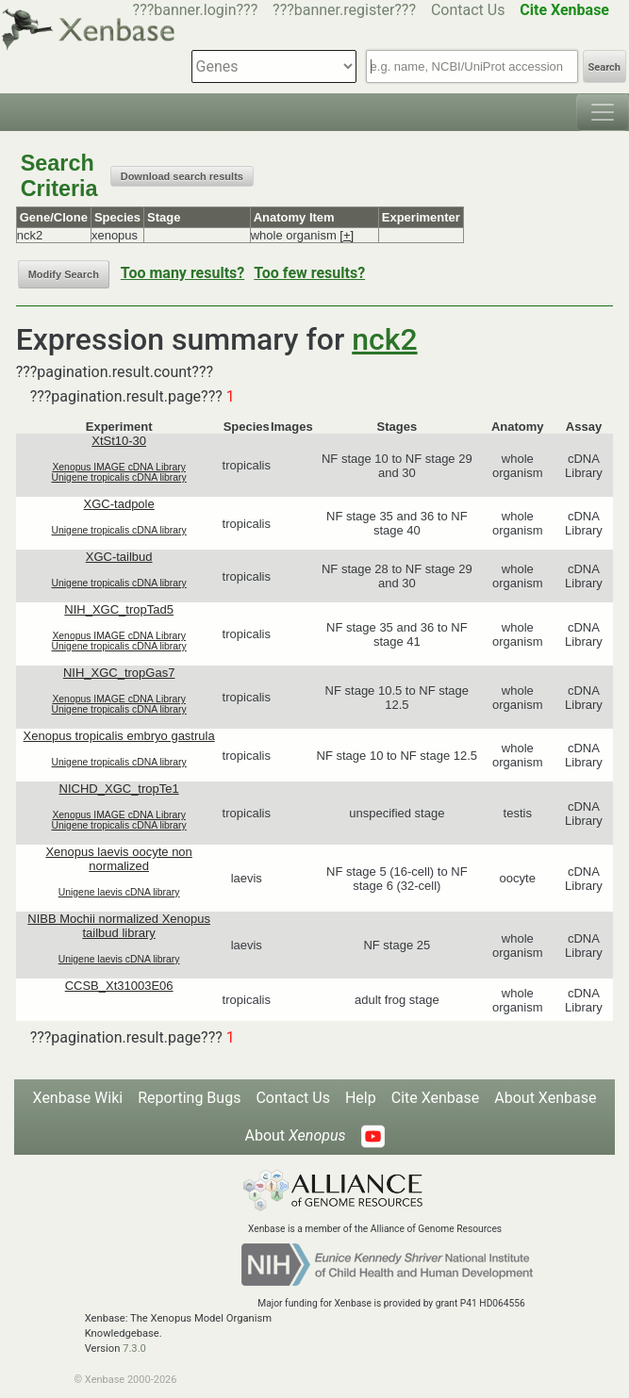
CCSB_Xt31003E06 (119, 986)
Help (360, 1098)
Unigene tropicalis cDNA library (119, 477)
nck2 (384, 339)
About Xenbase (545, 1098)
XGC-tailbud (119, 557)
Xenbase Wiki (78, 1098)
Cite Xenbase (435, 1098)
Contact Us (468, 10)
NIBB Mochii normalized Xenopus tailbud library (118, 926)
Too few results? (309, 273)
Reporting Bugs (189, 1098)
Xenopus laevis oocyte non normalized (118, 859)
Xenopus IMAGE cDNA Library (119, 467)
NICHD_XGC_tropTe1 (119, 788)
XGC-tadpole (119, 504)
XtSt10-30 (118, 441)
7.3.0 (134, 1348)
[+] (346, 235)
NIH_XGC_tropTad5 (119, 609)
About (294, 1135)
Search (604, 67)
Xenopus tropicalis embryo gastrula (119, 736)
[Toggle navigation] (602, 112)
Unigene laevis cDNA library (119, 892)
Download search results (182, 176)
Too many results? (182, 273)
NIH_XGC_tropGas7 (119, 673)
